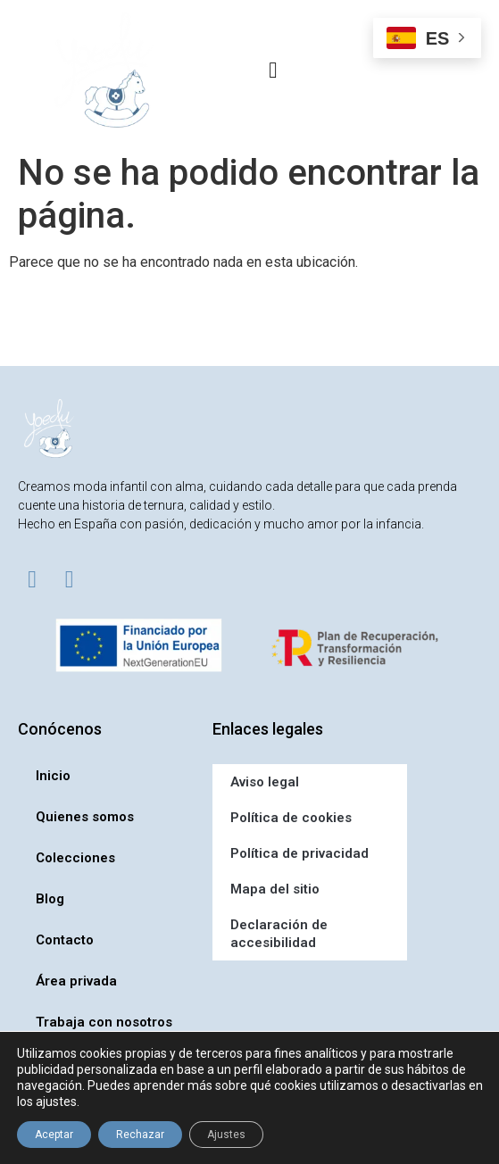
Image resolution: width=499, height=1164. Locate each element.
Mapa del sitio (275, 889)
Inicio (53, 776)
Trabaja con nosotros (104, 1022)
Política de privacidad (299, 853)
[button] (273, 70)
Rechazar (140, 1134)
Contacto (65, 940)
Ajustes (226, 1134)
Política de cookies (291, 818)
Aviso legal (264, 782)
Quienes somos (85, 817)
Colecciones (75, 858)
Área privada (76, 981)
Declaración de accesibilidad (279, 934)
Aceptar (54, 1134)
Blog (50, 899)
